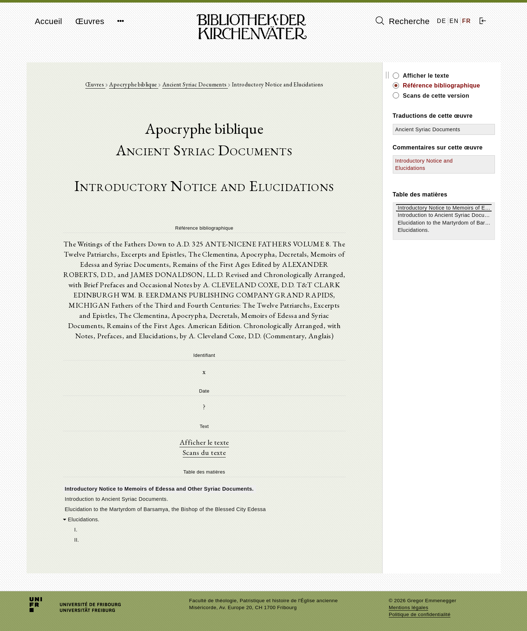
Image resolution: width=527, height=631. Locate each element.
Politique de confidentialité (419, 614)
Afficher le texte (204, 442)
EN (454, 21)
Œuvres (89, 21)
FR (466, 21)
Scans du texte (204, 452)
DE (441, 21)
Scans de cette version (436, 96)
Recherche (403, 21)
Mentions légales (408, 607)
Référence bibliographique (441, 85)
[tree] (204, 513)
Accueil (48, 21)
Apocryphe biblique (133, 84)
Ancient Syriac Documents (195, 84)
